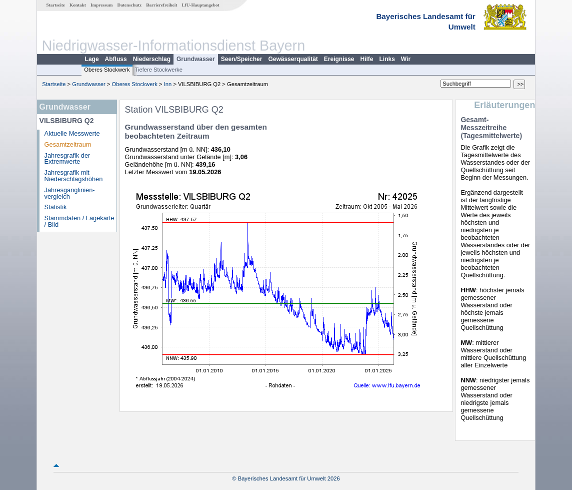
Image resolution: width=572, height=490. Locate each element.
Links (387, 59)
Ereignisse (339, 59)
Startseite (55, 5)
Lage (92, 59)
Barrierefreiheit (161, 5)
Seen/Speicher (241, 59)
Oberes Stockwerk (107, 70)
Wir (405, 59)
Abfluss (116, 59)
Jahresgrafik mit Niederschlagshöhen (73, 176)
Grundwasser (195, 59)
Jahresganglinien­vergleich (69, 193)
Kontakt (78, 5)
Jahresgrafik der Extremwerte (67, 159)
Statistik (55, 207)
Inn (168, 84)
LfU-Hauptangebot (200, 5)
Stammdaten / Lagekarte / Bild (79, 221)
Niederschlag (151, 59)
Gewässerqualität (293, 59)
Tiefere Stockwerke (158, 70)
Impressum (101, 5)
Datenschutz (130, 5)
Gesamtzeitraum (68, 144)
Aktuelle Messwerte (72, 133)
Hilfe (367, 59)
